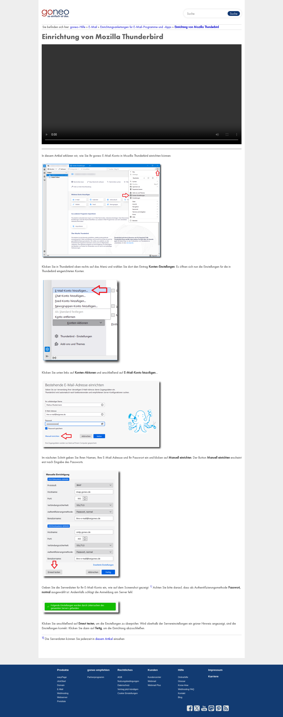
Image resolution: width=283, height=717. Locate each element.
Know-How (183, 685)
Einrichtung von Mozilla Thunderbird (196, 27)
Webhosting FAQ (186, 689)
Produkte (63, 669)
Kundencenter (154, 677)
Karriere (213, 676)
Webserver (62, 697)
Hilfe (181, 669)
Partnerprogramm (95, 677)
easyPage (62, 677)
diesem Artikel (104, 639)
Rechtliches (125, 669)
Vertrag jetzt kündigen (128, 689)
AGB (120, 677)
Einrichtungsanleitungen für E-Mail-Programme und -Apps (135, 27)
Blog (180, 697)
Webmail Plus (154, 685)
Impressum (215, 669)
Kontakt (181, 693)
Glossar (182, 681)
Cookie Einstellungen (128, 693)
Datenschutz (124, 685)
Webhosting (62, 693)
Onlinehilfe (183, 677)
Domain (61, 685)
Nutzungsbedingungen (128, 681)
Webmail (152, 681)
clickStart (61, 681)
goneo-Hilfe (77, 27)
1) (151, 586)
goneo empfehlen (98, 669)
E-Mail (92, 27)
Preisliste (61, 701)
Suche (233, 13)
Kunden (153, 669)
